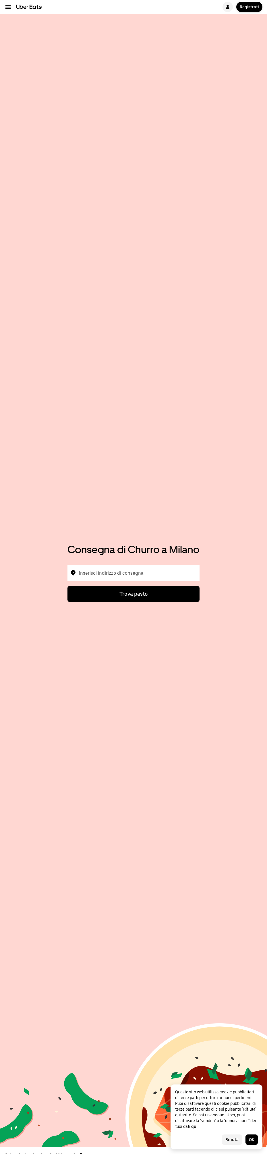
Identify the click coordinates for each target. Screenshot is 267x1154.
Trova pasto (133, 594)
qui (194, 1126)
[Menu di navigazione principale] (8, 7)
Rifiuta (232, 1139)
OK (251, 1139)
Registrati (249, 7)
